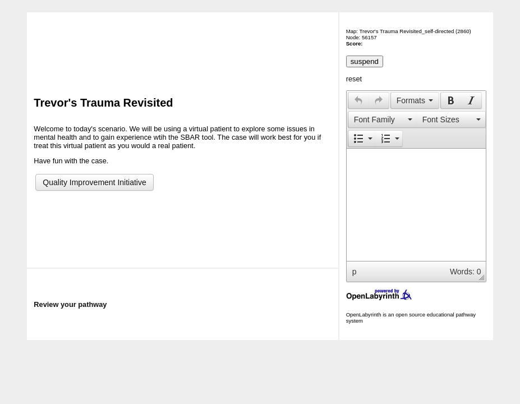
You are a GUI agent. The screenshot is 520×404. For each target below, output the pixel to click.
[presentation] (358, 100)
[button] (358, 100)
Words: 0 (465, 271)
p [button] (354, 271)
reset (354, 79)
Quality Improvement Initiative (94, 182)
